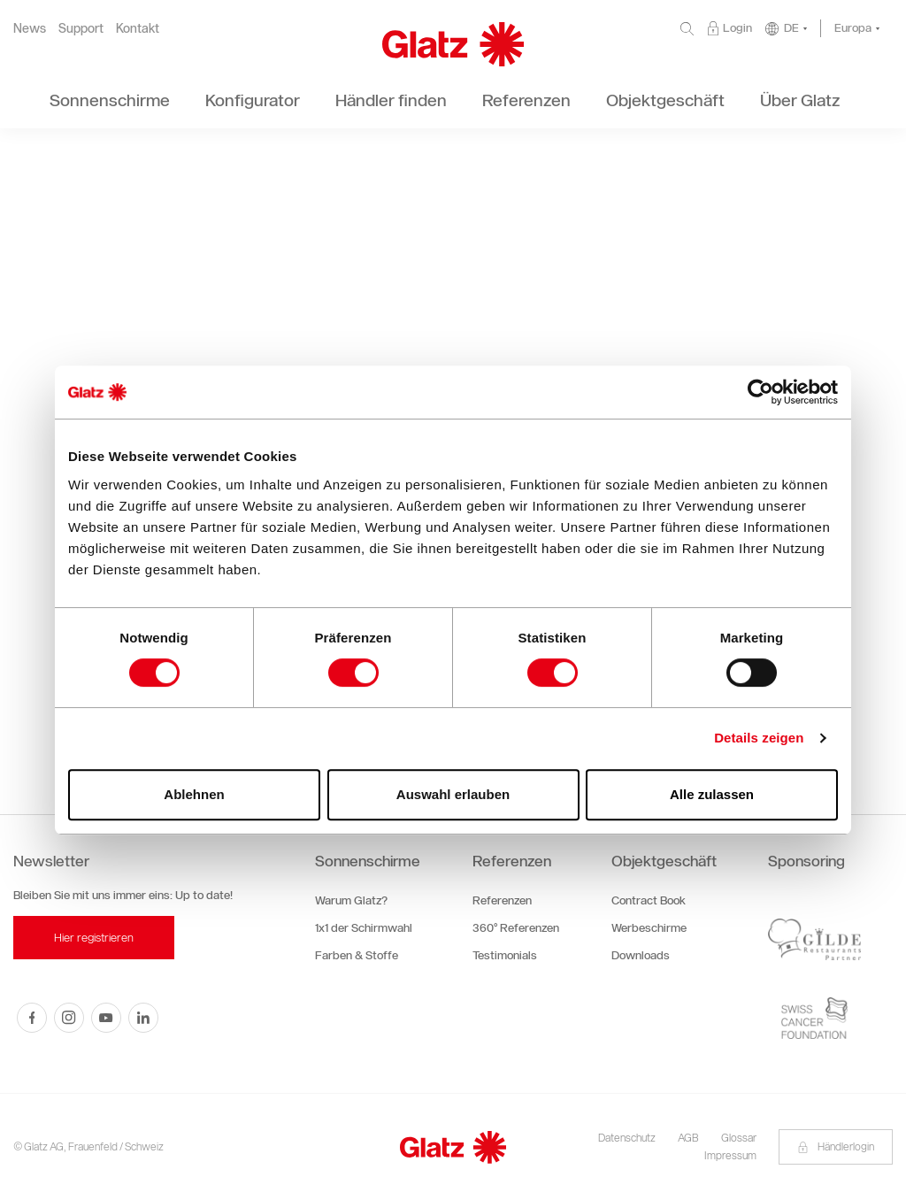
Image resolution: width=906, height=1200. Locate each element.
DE (791, 28)
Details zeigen (758, 737)
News (29, 28)
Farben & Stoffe (356, 955)
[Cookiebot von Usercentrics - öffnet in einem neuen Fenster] (760, 392)
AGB (688, 1137)
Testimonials (504, 955)
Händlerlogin (835, 1146)
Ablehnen (194, 794)
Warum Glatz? (351, 900)
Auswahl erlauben (453, 794)
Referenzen (511, 861)
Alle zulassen (712, 794)
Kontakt (137, 28)
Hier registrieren (94, 937)
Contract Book (648, 900)
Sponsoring (806, 861)
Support (81, 28)
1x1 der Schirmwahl (363, 928)
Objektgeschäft (664, 861)
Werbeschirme (649, 928)
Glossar (738, 1137)
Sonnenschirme (367, 861)
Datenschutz (627, 1137)
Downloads (640, 955)
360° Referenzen (515, 928)
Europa (852, 28)
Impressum (730, 1155)
